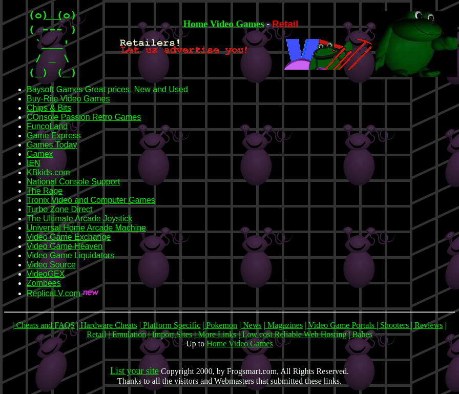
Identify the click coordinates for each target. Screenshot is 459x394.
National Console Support (73, 181)
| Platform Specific (170, 325)
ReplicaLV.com (54, 293)
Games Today (52, 144)
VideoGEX (46, 273)
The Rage (44, 190)
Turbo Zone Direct (59, 209)
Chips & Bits (49, 107)
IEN (33, 163)
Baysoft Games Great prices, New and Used (107, 89)
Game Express (54, 135)
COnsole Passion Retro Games (84, 117)
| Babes (360, 334)
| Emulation (127, 334)
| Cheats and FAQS (43, 325)
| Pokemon (219, 325)
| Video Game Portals (341, 325)
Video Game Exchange (69, 237)
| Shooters (394, 325)
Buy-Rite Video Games (68, 98)
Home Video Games (223, 23)
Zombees (44, 283)
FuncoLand (47, 126)
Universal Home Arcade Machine (86, 227)
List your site (134, 371)
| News (250, 325)
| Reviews (427, 325)
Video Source (51, 264)
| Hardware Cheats (107, 325)
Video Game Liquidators (70, 255)
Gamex (40, 154)
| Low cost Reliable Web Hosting (293, 334)
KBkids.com (48, 172)
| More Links (215, 334)
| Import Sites (170, 334)
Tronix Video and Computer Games (91, 200)
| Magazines (283, 325)
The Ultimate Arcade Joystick (79, 218)
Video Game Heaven (64, 246)
